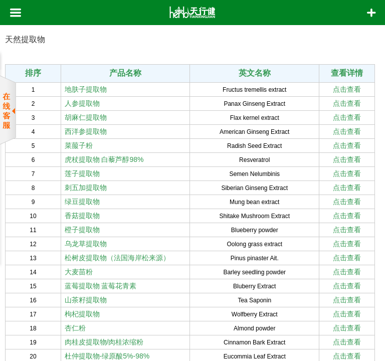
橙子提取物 (82, 230)
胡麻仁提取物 (86, 117)
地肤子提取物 (86, 89)
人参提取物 (82, 103)
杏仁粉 (75, 328)
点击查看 (347, 89)
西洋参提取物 (86, 131)
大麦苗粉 (79, 272)
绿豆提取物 (82, 202)
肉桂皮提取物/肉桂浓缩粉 (104, 342)
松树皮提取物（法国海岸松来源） (117, 258)
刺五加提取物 (86, 188)
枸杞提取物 (82, 314)
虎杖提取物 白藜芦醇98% (104, 159)
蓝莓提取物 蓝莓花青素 (101, 286)
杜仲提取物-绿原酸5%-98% (107, 356)
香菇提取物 (82, 216)
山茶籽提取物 (86, 300)
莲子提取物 (82, 173)
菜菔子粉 (79, 145)
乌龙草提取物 (86, 244)
